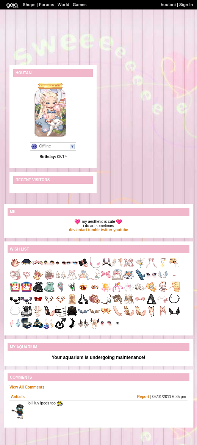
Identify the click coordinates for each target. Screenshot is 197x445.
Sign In (186, 4)
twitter (106, 230)
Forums (46, 4)
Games (80, 4)
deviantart (78, 230)
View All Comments (26, 387)
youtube (120, 230)
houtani (168, 4)
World (63, 4)
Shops (29, 4)
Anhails (18, 397)
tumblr (94, 230)
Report (143, 397)
